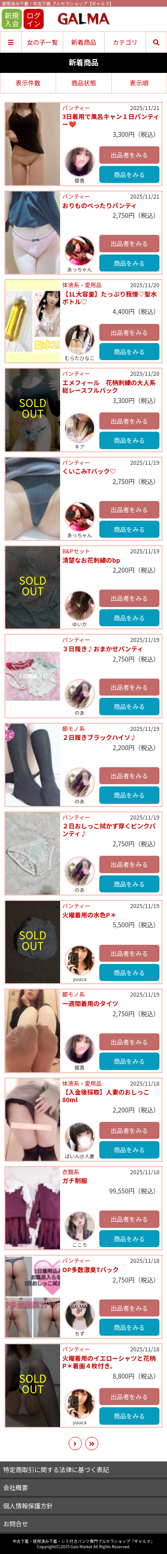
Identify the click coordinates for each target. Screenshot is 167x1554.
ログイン (33, 19)
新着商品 (83, 42)
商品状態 (83, 82)
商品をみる (129, 174)
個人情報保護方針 (28, 1505)
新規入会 (11, 19)
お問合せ (15, 1523)
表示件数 (28, 82)
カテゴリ (125, 42)
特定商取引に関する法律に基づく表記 (56, 1469)
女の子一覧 (42, 42)
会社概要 (15, 1487)
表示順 (139, 82)
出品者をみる (129, 154)
